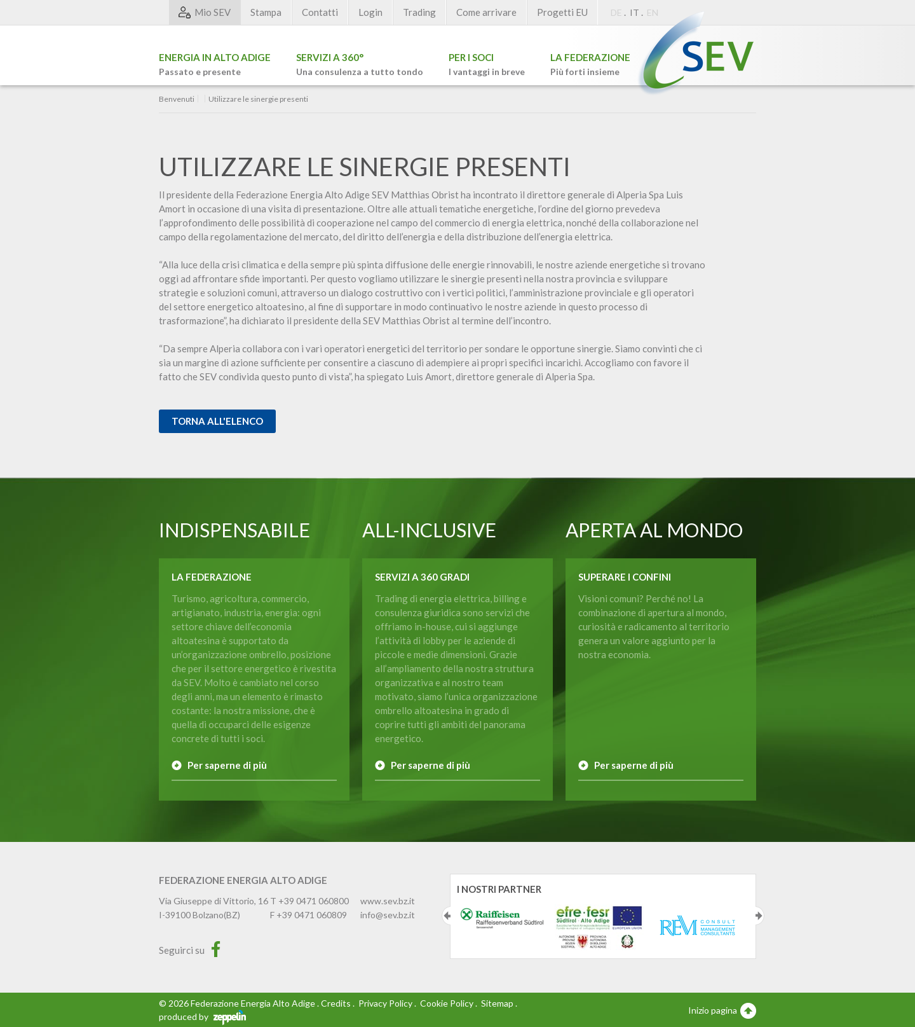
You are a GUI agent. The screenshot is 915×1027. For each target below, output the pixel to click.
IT (634, 12)
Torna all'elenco (217, 421)
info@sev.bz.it (387, 914)
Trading (419, 12)
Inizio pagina (722, 1010)
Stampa (265, 12)
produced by (202, 1016)
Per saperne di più (227, 765)
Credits (336, 1003)
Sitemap (497, 1003)
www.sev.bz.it (387, 900)
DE (616, 12)
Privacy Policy (385, 1003)
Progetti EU (562, 12)
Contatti (320, 12)
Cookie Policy (446, 1003)
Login (370, 12)
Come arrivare (486, 12)
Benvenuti (176, 99)
